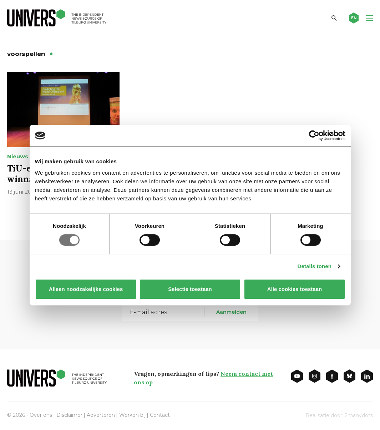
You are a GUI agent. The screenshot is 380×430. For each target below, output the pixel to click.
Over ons (41, 415)
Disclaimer (69, 415)
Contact (160, 415)
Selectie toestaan (190, 289)
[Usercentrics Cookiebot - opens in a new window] (314, 135)
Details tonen (314, 266)
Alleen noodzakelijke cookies (86, 289)
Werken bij (132, 415)
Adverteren (101, 415)
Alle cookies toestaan (294, 289)
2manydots (359, 415)
